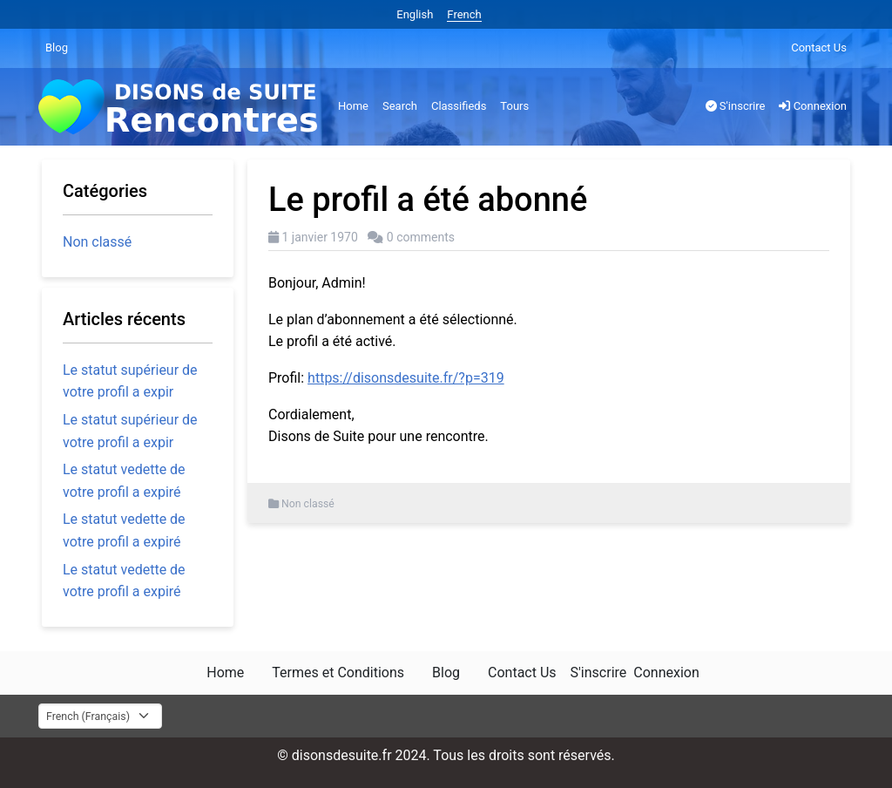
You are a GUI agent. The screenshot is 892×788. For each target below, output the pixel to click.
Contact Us (819, 47)
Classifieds (458, 105)
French (464, 14)
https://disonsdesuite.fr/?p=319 (405, 378)
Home (353, 105)
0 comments (421, 237)
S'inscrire (736, 105)
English (414, 14)
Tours (514, 105)
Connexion (813, 105)
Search (399, 105)
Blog (56, 47)
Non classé (307, 504)
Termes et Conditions (338, 672)
